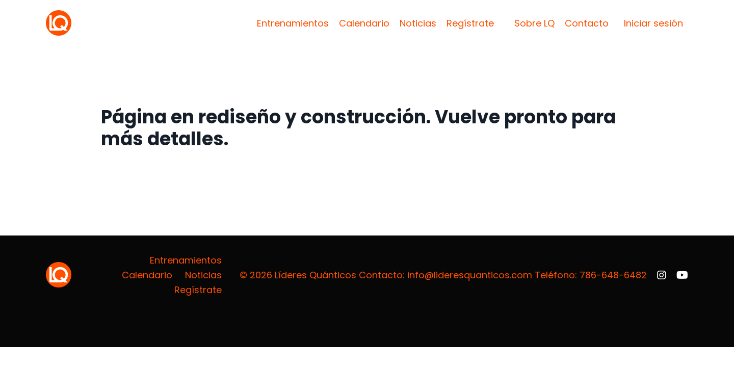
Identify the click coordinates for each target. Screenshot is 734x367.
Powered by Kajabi (656, 321)
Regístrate (470, 23)
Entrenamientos (293, 23)
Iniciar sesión (653, 23)
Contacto (587, 23)
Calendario (364, 23)
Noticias (418, 23)
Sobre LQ (534, 23)
